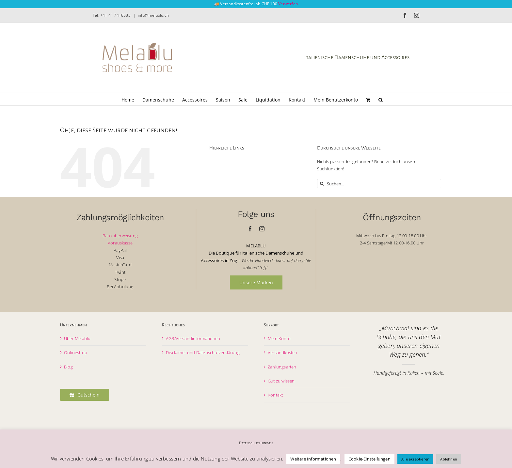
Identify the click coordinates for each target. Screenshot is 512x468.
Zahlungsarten (282, 367)
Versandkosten (282, 352)
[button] (380, 98)
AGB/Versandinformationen (193, 338)
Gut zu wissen (281, 381)
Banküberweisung (120, 236)
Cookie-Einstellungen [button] (369, 459)
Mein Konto (279, 338)
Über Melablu (77, 338)
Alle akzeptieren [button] (415, 459)
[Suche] (322, 183)
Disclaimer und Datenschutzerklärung (203, 352)
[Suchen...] (379, 183)
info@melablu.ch (153, 15)
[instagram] (261, 228)
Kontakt (275, 395)
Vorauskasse (120, 243)
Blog (68, 367)
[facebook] (250, 228)
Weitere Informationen (313, 459)
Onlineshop (75, 352)
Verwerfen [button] (288, 4)
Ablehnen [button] (448, 459)
